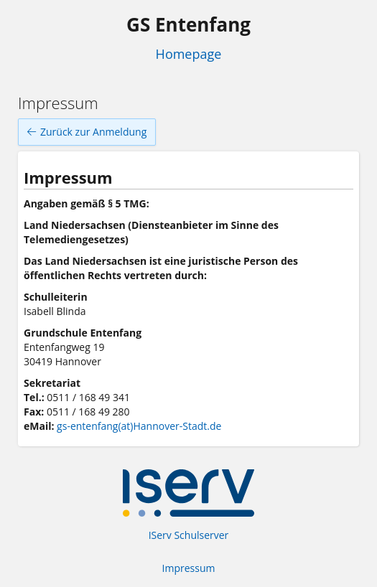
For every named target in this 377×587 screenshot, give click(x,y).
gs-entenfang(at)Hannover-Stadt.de (139, 426)
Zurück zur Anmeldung (86, 132)
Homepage (189, 53)
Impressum (188, 568)
